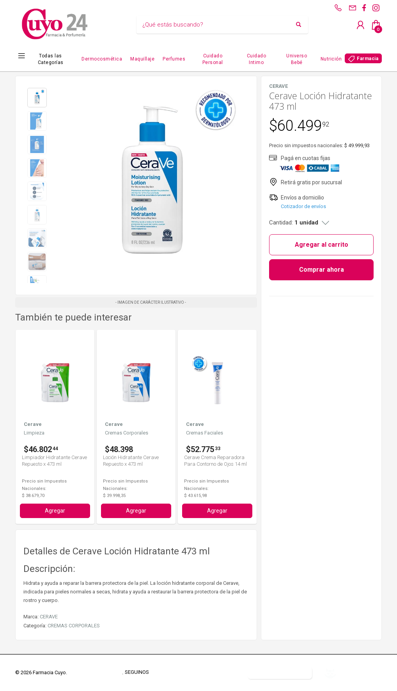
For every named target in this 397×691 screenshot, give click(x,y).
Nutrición (331, 59)
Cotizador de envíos (303, 206)
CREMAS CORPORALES (74, 626)
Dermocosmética (102, 59)
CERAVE (49, 617)
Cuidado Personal (212, 59)
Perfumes (174, 59)
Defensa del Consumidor (212, 672)
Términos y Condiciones (95, 672)
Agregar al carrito (321, 244)
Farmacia (367, 58)
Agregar (55, 510)
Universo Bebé (296, 59)
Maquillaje (142, 59)
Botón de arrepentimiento (279, 672)
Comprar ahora (321, 269)
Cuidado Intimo (256, 59)
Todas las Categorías (51, 59)
